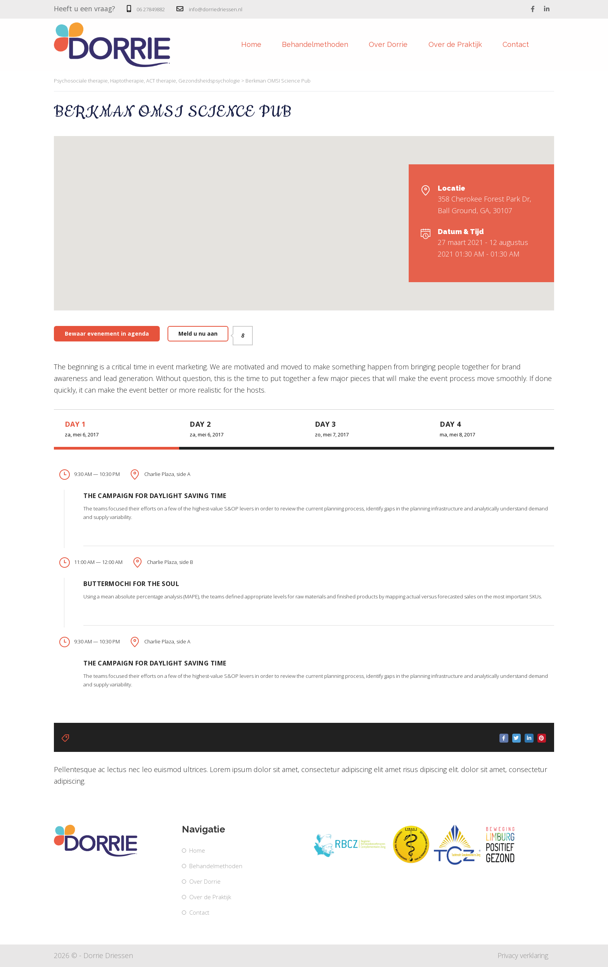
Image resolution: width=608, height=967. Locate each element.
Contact (518, 45)
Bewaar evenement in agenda (107, 333)
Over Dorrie (385, 45)
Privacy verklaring (521, 955)
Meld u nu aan (203, 333)
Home (242, 45)
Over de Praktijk (455, 45)
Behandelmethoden (309, 45)
